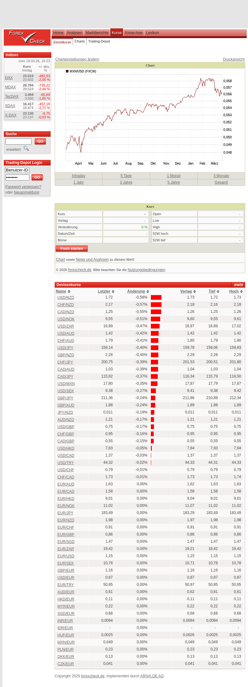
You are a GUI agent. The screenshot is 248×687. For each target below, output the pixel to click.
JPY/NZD (65, 412)
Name (61, 291)
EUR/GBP (65, 534)
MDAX (10, 87)
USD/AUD (65, 333)
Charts (80, 41)
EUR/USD (65, 556)
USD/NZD (65, 297)
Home (58, 33)
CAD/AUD (65, 369)
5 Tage (126, 176)
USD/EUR (65, 578)
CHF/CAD (65, 477)
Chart (60, 259)
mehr (238, 285)
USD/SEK (65, 391)
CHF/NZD (65, 305)
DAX (9, 78)
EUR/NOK (66, 506)
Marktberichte (97, 33)
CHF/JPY (65, 362)
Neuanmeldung (26, 192)
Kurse (117, 33)
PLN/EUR (65, 649)
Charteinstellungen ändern (77, 59)
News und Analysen (92, 259)
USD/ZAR (65, 326)
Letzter (104, 291)
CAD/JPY (65, 376)
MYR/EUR (66, 606)
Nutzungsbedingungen (146, 270)
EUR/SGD (66, 542)
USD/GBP (65, 427)
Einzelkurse (62, 42)
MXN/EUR (66, 642)
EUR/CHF (65, 527)
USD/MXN (66, 384)
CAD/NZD (65, 312)
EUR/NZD (65, 520)
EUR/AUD (65, 484)
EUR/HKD (65, 499)
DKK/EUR (65, 657)
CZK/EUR (65, 664)
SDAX (10, 106)
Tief (212, 291)
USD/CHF (65, 470)
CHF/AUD (65, 341)
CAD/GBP (65, 441)
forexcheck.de (80, 270)
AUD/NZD (65, 420)
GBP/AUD (65, 405)
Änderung (136, 291)
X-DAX (11, 115)
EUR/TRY (65, 585)
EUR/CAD (65, 491)
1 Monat (173, 176)
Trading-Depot (99, 41)
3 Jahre (126, 182)
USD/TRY (65, 463)
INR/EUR (65, 621)
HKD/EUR (65, 599)
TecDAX (11, 96)
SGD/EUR (66, 613)
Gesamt (221, 182)
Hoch (234, 291)
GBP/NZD (65, 355)
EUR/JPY (65, 513)
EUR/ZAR (65, 549)
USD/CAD (65, 455)
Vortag (186, 291)
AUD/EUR (65, 592)
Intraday (78, 176)
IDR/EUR (65, 628)
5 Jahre (173, 182)
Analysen (74, 33)
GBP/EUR (65, 570)
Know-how (133, 33)
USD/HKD (65, 448)
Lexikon (152, 33)
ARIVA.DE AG (152, 676)
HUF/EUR (65, 635)
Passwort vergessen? (23, 187)
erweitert (17, 149)
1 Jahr (78, 182)
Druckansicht (234, 59)
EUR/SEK (65, 563)
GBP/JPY (65, 398)
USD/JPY (65, 348)
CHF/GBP (65, 434)
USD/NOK (66, 319)
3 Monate (221, 176)
